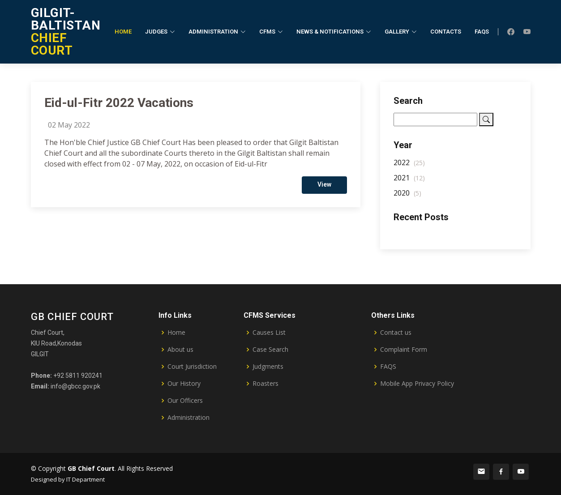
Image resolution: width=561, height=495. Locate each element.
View (324, 190)
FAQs (482, 31)
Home (123, 31)
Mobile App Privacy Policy (417, 383)
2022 (409, 168)
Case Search (270, 349)
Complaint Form (403, 349)
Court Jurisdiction (192, 366)
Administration (188, 417)
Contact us (395, 332)
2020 (407, 199)
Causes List (269, 332)
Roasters (265, 383)
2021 (409, 183)
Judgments (268, 366)
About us (180, 349)
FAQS (388, 366)
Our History (184, 383)
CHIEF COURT (66, 31)
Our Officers (185, 400)
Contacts (445, 31)
